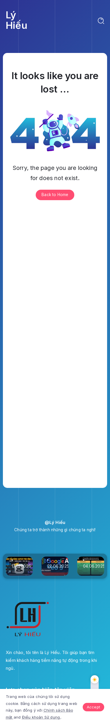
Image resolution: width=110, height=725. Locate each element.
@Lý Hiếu (55, 522)
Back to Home (55, 194)
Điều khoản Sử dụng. (41, 717)
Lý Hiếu (16, 20)
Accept (93, 707)
